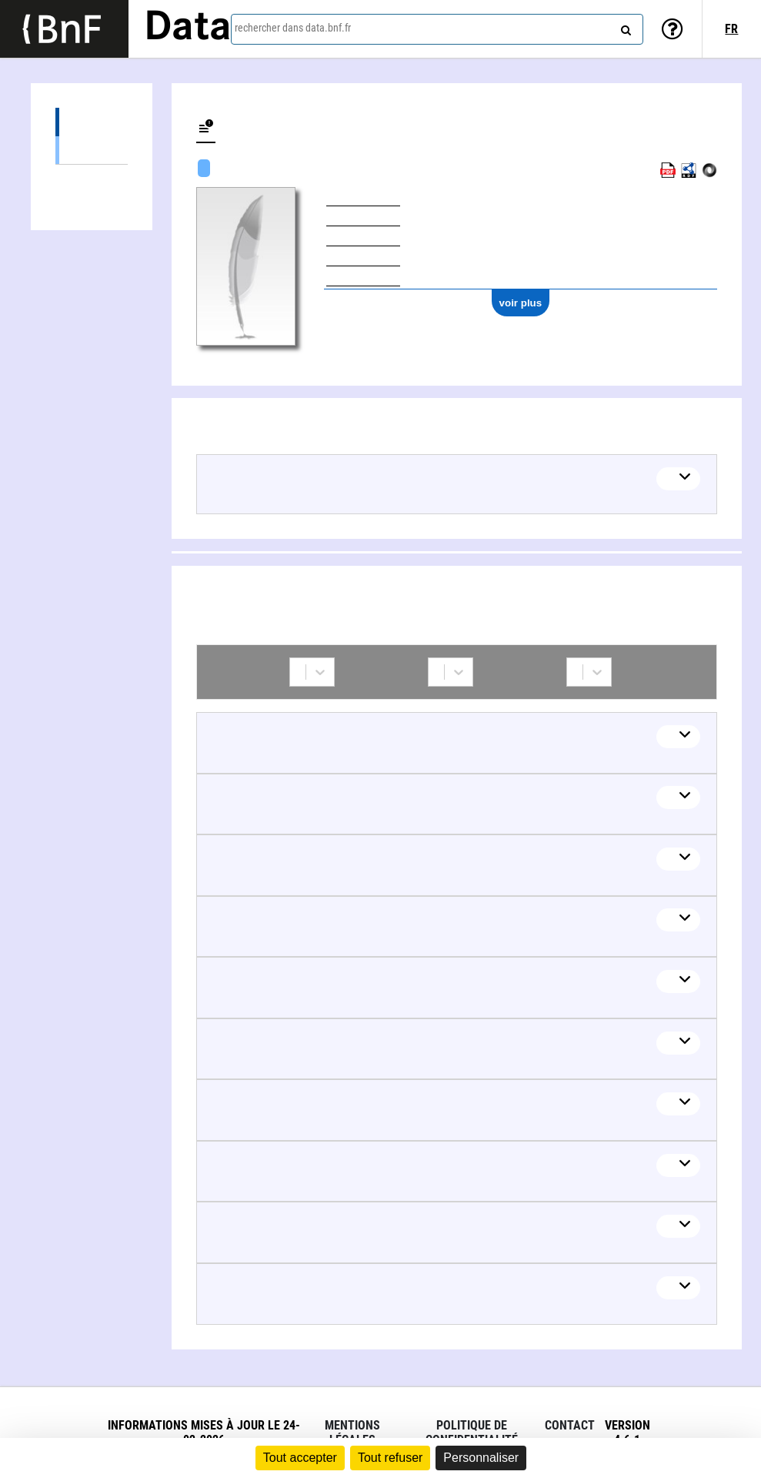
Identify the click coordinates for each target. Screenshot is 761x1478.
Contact (570, 1425)
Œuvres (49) (91, 122)
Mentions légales (352, 1432)
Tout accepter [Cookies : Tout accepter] (300, 1457)
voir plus (520, 303)
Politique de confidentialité (472, 1432)
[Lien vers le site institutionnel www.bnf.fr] (64, 29)
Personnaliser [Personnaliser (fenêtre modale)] (481, 1457)
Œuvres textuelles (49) (91, 149)
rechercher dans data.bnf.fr (293, 28)
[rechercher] (624, 27)
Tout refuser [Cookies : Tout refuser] (390, 1457)
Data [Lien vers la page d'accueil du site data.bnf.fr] (188, 28)
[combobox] (437, 29)
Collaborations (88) (91, 179)
